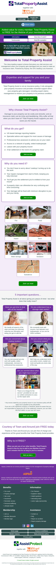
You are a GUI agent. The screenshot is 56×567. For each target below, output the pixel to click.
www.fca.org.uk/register (32, 479)
